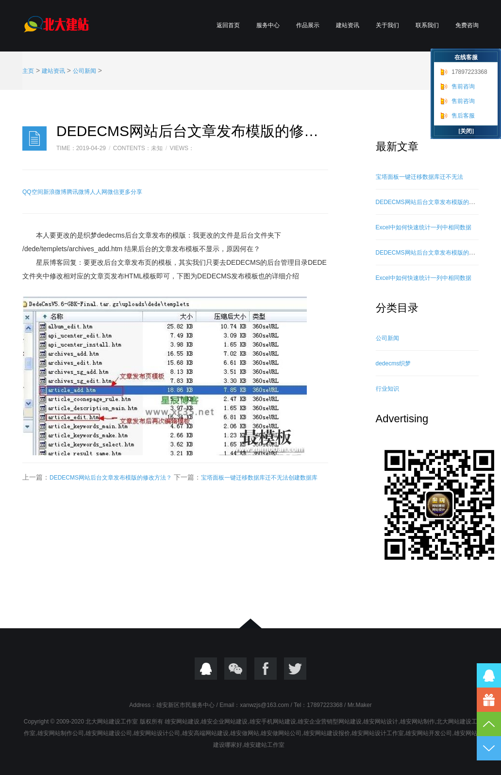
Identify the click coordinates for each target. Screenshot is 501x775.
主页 (28, 71)
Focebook (265, 668)
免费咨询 (467, 25)
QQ (206, 668)
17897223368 (469, 72)
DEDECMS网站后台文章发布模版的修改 (428, 202)
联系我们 (427, 25)
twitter (295, 668)
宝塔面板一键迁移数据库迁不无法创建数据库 (259, 477)
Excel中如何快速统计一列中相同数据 (423, 227)
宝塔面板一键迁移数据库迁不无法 (419, 176)
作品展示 (307, 25)
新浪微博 (55, 192)
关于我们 (387, 25)
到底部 (489, 748)
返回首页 (228, 25)
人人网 (98, 192)
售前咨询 (463, 86)
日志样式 (34, 138)
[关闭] (466, 131)
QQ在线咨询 (489, 675)
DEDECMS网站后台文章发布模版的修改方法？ (111, 477)
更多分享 (130, 192)
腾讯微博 (78, 192)
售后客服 (463, 115)
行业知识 (387, 388)
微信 (113, 192)
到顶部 (489, 724)
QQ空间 (32, 192)
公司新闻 (84, 71)
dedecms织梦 (393, 363)
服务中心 (268, 25)
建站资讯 (347, 25)
